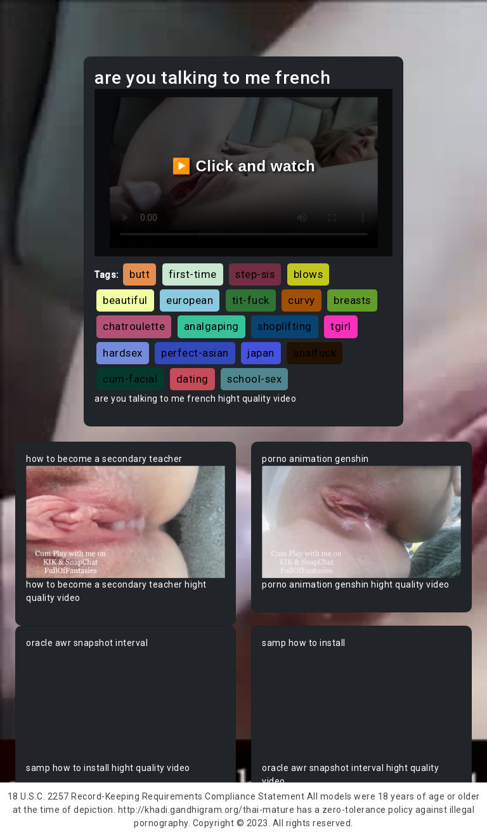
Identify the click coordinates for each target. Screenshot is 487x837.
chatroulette (134, 326)
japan (261, 352)
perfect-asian (195, 352)
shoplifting (284, 326)
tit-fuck (250, 300)
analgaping (211, 326)
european (189, 300)
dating (192, 378)
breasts (352, 300)
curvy (301, 300)
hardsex (123, 352)
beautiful (125, 300)
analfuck (314, 352)
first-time (193, 274)
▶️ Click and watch (244, 166)
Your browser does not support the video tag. (125, 522)
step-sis (255, 274)
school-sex (254, 378)
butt (139, 274)
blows (308, 274)
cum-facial (130, 378)
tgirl (340, 326)
